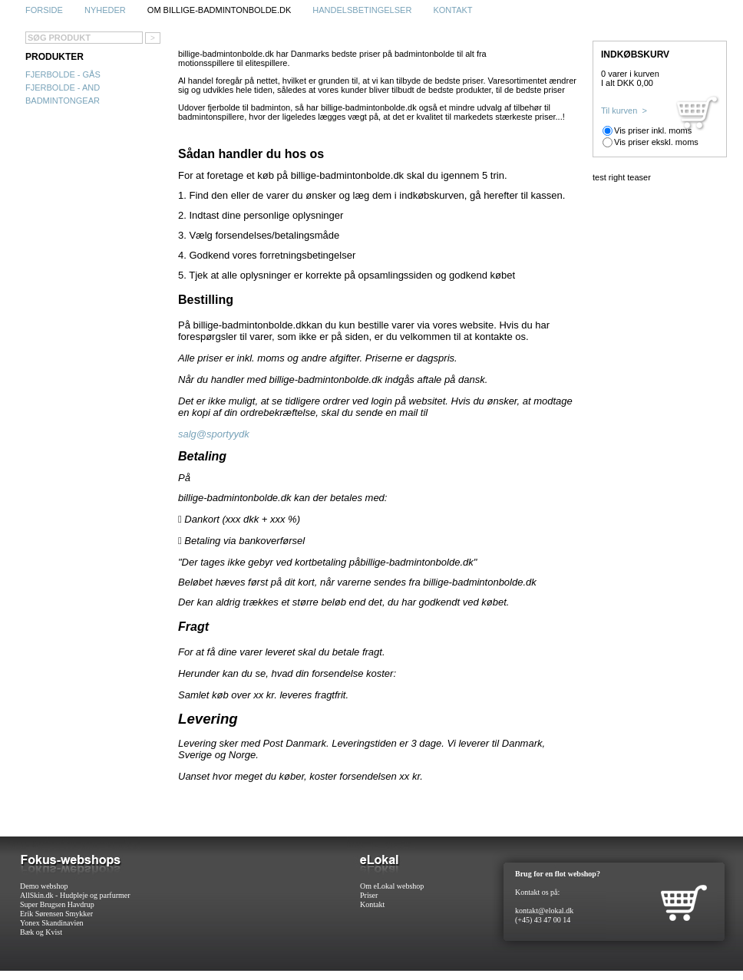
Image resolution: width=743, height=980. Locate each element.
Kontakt (452, 10)
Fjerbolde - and (62, 87)
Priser (369, 895)
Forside (44, 10)
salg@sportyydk (213, 434)
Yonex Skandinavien (52, 923)
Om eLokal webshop (392, 886)
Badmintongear (62, 100)
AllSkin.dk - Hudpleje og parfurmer (75, 895)
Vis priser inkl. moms (653, 130)
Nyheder (105, 10)
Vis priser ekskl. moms (656, 142)
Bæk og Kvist (41, 932)
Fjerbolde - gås (63, 74)
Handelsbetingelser (361, 10)
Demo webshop (44, 886)
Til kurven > (624, 110)
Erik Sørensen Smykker (56, 913)
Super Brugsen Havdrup (57, 904)
